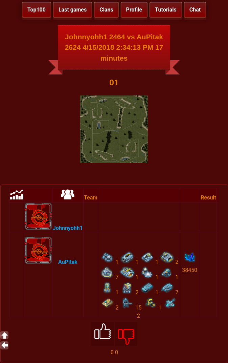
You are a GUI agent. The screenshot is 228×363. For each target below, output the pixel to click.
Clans (106, 9)
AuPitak (67, 262)
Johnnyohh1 (68, 228)
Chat (195, 9)
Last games (73, 9)
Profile (134, 9)
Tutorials (166, 9)
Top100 (36, 9)
